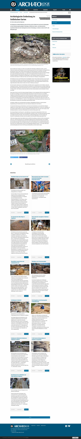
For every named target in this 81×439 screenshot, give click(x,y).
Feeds (53, 25)
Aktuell (17, 9)
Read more (26, 212)
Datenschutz (43, 425)
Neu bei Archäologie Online (57, 31)
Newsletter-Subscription (59, 54)
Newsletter (65, 57)
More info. (27, 437)
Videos (53, 44)
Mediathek (45, 9)
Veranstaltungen (55, 28)
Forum (63, 9)
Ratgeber (55, 9)
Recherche (36, 9)
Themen (26, 9)
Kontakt (38, 425)
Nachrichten (54, 19)
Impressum (33, 425)
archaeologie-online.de (14, 12)
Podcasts (54, 47)
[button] (14, 157)
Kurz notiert (26, 12)
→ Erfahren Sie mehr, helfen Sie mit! (17, 432)
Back (30, 417)
